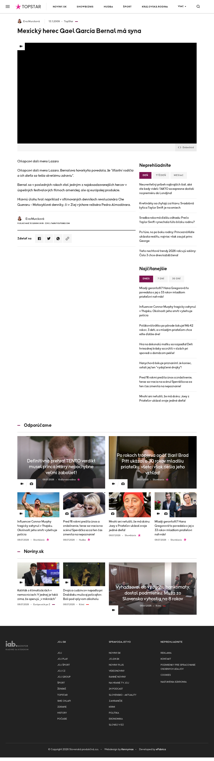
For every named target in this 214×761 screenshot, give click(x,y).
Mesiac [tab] (179, 175)
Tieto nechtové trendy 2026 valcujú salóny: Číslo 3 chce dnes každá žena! (167, 253)
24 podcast (116, 689)
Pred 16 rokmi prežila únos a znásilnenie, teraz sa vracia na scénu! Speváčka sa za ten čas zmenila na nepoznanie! (165, 382)
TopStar (62, 695)
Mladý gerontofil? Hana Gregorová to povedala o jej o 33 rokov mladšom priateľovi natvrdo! (164, 292)
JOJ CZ (61, 671)
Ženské (61, 689)
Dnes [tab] (146, 278)
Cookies (166, 675)
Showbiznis (85, 7)
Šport (127, 7)
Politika (114, 713)
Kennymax (127, 749)
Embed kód (186, 147)
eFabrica (161, 749)
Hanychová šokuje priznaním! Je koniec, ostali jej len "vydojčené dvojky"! (165, 365)
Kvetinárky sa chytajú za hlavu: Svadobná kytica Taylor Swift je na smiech (166, 205)
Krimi (112, 707)
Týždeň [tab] (161, 175)
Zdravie (62, 707)
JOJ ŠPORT (63, 665)
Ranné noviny (117, 677)
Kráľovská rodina (155, 7)
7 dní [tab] (161, 278)
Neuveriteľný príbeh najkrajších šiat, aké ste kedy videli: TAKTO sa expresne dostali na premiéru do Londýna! (166, 189)
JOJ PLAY (62, 659)
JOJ (59, 653)
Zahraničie (115, 701)
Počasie (62, 719)
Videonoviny (117, 671)
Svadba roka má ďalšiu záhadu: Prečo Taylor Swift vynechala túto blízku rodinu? (167, 220)
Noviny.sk (60, 7)
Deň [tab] (145, 175)
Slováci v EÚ (116, 725)
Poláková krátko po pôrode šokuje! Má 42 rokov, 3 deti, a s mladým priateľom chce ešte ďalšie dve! (166, 330)
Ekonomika (116, 719)
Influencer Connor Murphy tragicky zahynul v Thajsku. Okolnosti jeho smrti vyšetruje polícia (167, 311)
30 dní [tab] (176, 278)
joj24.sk (114, 659)
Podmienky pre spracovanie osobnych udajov (178, 667)
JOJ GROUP (64, 677)
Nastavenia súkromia (174, 682)
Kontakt (166, 659)
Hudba (108, 7)
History (62, 713)
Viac (181, 6)
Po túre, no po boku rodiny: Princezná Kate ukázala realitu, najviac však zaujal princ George (166, 236)
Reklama (166, 653)
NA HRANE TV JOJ (119, 683)
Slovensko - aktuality (122, 695)
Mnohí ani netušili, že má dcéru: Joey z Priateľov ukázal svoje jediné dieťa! (164, 398)
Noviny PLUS (116, 665)
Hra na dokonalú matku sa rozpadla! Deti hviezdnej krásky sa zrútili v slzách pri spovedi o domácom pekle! (166, 348)
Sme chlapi (64, 701)
